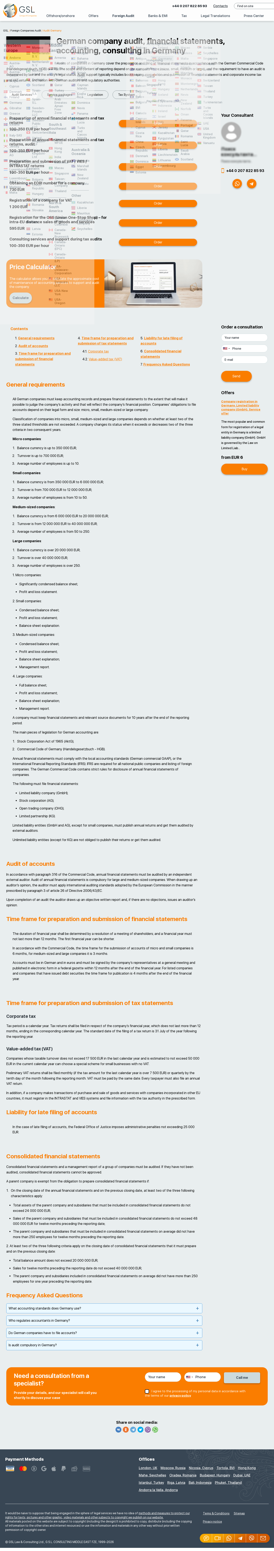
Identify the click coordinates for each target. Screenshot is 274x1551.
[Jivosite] (206, 1538)
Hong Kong (247, 1471)
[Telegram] (240, 1538)
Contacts (211, 6)
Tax (184, 16)
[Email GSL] (263, 1538)
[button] (217, 1538)
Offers (93, 16)
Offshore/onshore (60, 16)
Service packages (24, 95)
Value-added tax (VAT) (105, 362)
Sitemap (239, 1516)
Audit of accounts (33, 349)
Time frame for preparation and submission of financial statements (43, 362)
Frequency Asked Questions (166, 368)
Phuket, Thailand (228, 1486)
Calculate (23, 301)
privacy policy (180, 1398)
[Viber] (251, 1538)
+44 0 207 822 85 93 (180, 6)
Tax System (91, 95)
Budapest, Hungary (215, 1478)
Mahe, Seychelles (152, 1478)
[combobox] (226, 351)
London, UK (148, 1471)
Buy (244, 468)
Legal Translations (215, 16)
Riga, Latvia (176, 1486)
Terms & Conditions (216, 1516)
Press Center (254, 16)
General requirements (36, 341)
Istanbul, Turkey (151, 1486)
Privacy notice (212, 1524)
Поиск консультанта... (239, 154)
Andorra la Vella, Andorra (158, 1493)
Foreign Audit (123, 16)
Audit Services (124, 95)
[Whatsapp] (229, 1538)
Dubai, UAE (242, 1478)
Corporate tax (98, 355)
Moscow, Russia (173, 1471)
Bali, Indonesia (200, 1486)
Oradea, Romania (182, 1478)
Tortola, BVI (226, 1471)
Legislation (60, 95)
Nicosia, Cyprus (201, 1471)
